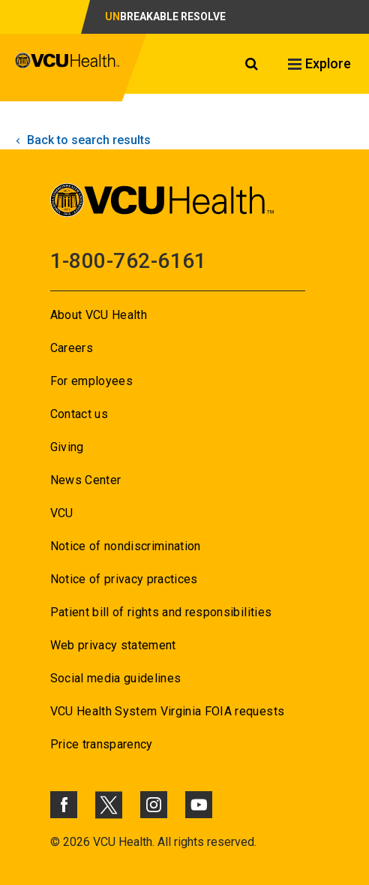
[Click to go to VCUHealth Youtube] (198, 804)
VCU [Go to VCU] (62, 513)
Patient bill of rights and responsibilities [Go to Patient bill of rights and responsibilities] (161, 612)
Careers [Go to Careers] (71, 348)
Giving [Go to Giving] (67, 447)
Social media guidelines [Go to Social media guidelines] (116, 678)
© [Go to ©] (55, 842)
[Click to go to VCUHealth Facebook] (63, 804)
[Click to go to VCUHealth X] (108, 804)
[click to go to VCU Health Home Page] (67, 67)
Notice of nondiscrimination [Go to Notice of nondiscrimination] (125, 546)
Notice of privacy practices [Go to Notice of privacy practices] (124, 579)
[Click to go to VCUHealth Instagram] (153, 804)
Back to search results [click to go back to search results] (81, 140)
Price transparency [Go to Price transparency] (101, 744)
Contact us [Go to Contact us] (79, 414)
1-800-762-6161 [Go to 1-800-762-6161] (128, 260)
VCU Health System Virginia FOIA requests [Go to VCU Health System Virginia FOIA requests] (167, 711)
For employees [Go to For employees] (91, 381)
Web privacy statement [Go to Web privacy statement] (113, 645)
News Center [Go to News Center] (86, 480)
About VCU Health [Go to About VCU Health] (98, 315)
